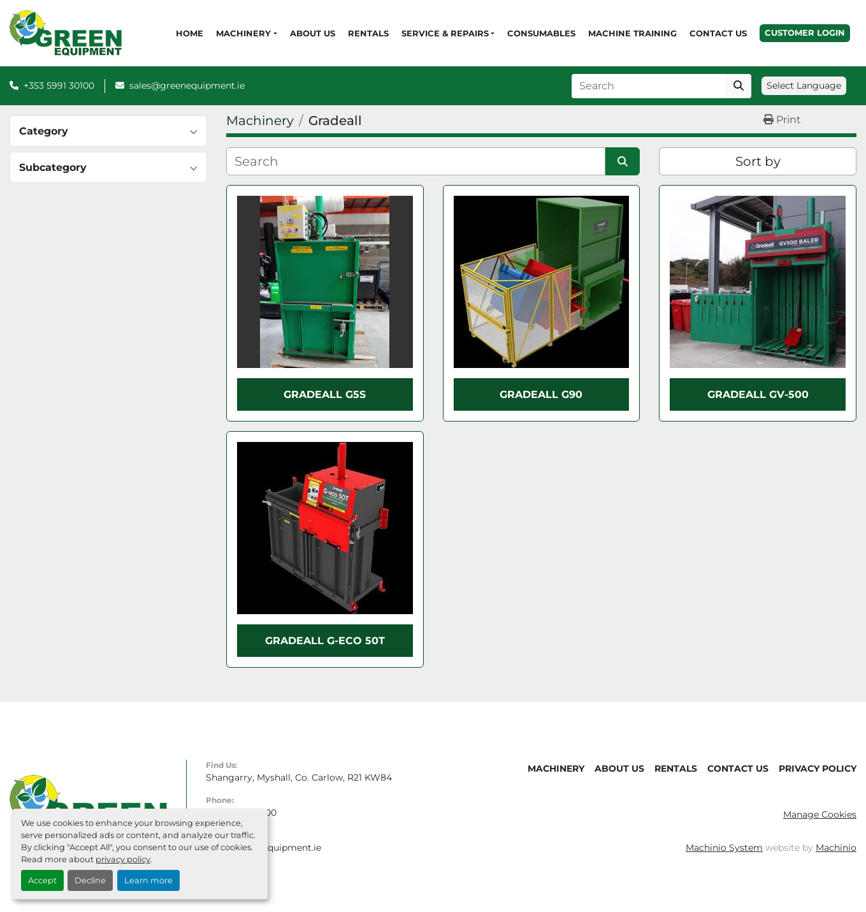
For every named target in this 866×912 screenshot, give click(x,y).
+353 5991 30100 (59, 85)
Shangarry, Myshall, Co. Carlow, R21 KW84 (299, 777)
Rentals (368, 33)
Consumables (541, 33)
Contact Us (718, 33)
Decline (90, 880)
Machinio (836, 847)
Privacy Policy (817, 768)
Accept (42, 880)
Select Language (804, 85)
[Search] (649, 86)
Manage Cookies (819, 814)
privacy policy (123, 859)
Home (189, 33)
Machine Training (632, 33)
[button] (246, 33)
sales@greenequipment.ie (187, 85)
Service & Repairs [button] (445, 33)
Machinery (243, 33)
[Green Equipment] (88, 807)
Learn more (148, 880)
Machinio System (724, 847)
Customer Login (805, 32)
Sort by (758, 161)
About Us (312, 33)
